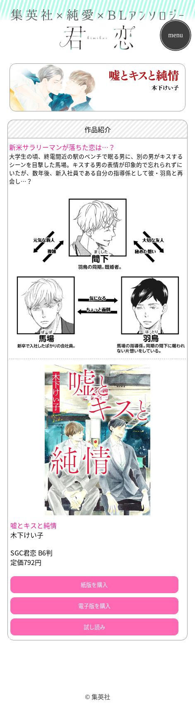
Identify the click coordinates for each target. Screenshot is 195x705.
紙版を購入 (94, 585)
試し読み (94, 627)
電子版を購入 (94, 606)
